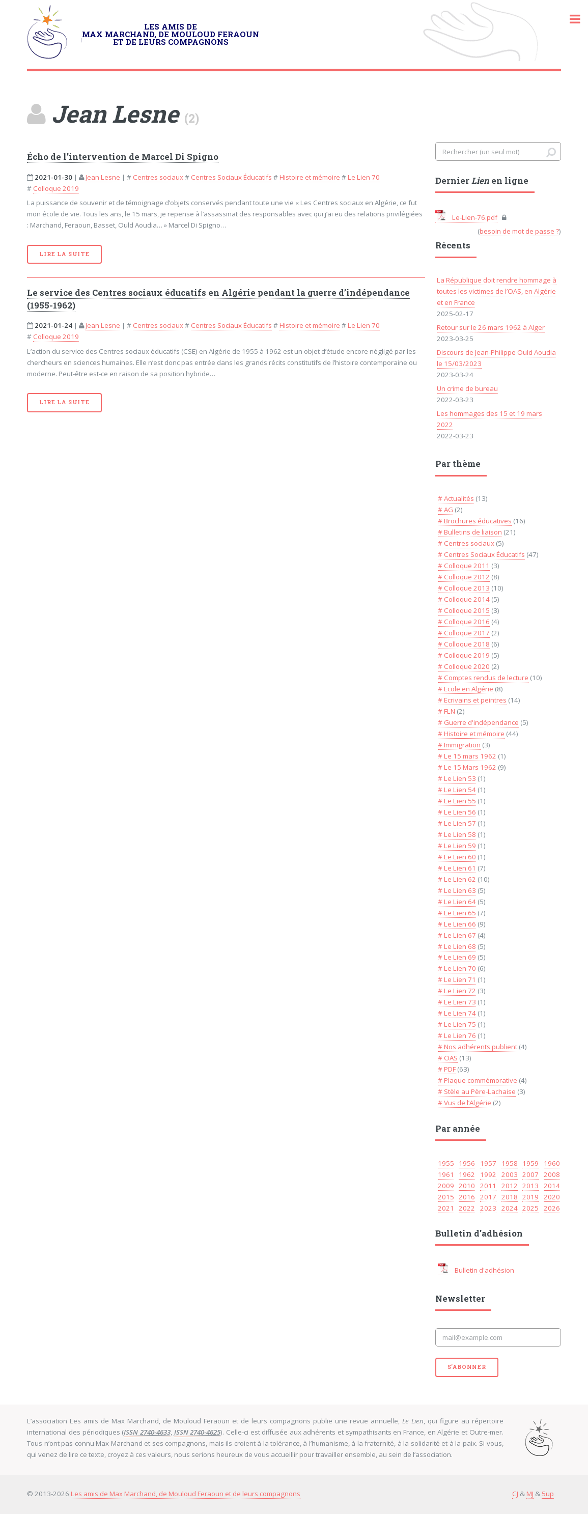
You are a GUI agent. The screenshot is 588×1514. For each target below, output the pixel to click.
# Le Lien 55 (457, 800)
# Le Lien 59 (457, 845)
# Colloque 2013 (464, 588)
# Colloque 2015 (464, 610)
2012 (509, 1185)
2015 (446, 1196)
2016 (467, 1196)
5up (548, 1493)
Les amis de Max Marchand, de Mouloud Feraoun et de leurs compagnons (185, 1493)
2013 (530, 1185)
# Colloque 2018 (464, 644)
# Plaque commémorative (477, 1080)
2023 (488, 1208)
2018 (509, 1196)
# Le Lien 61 (457, 868)
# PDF (447, 1069)
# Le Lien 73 (457, 1001)
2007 (530, 1174)
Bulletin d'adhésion (476, 1270)
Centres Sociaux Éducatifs (231, 177)
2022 (467, 1208)
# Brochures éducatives (475, 520)
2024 (509, 1208)
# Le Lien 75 (457, 1024)
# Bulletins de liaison (470, 532)
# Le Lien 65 (457, 912)
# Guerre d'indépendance (478, 722)
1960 (552, 1163)
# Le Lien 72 (457, 990)
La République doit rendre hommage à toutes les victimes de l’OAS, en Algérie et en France (496, 291)
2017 (488, 1196)
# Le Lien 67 (457, 935)
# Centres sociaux (466, 543)
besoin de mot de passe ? (519, 231)
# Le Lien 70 (457, 968)
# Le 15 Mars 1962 (467, 767)
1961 (446, 1174)
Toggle (569, 19)
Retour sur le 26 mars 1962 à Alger (491, 327)
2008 (552, 1174)
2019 (530, 1196)
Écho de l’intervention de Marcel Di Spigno (122, 156)
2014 (552, 1185)
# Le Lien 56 (457, 812)
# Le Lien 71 (457, 979)
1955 (446, 1163)
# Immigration (459, 744)
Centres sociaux (158, 177)
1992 (488, 1174)
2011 (488, 1185)
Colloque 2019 (56, 188)
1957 (488, 1163)
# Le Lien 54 (457, 789)
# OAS (448, 1057)
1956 (467, 1163)
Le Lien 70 (364, 177)
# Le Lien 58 (457, 834)
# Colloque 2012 (464, 576)
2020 (552, 1196)
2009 (446, 1185)
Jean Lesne (103, 177)
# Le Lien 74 (457, 1013)
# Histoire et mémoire (471, 733)
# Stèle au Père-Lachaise (477, 1091)
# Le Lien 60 (457, 856)
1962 (467, 1174)
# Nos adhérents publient (477, 1046)
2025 (530, 1208)
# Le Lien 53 (457, 778)
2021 (446, 1208)
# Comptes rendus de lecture (483, 677)
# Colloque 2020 (464, 666)
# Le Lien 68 (457, 946)
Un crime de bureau (467, 388)
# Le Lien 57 (457, 823)
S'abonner (466, 1366)
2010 (467, 1185)
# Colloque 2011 (464, 565)
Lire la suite (64, 254)
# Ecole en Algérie (465, 688)
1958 (509, 1163)
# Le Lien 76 (457, 1035)
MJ (530, 1493)
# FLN (446, 711)
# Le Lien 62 (457, 879)
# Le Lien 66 (457, 924)
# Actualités (456, 498)
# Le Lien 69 (457, 957)
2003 (509, 1174)
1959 (530, 1163)
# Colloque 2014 (464, 599)
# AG (445, 509)
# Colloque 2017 (464, 632)
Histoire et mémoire (309, 177)
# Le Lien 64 (457, 901)
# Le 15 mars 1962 (467, 756)
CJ (515, 1493)
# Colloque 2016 (464, 621)
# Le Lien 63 (457, 890)
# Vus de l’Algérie (464, 1102)
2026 (552, 1208)
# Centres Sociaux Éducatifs (481, 554)
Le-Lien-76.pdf (466, 217)
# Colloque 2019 (464, 655)
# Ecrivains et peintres (472, 700)
